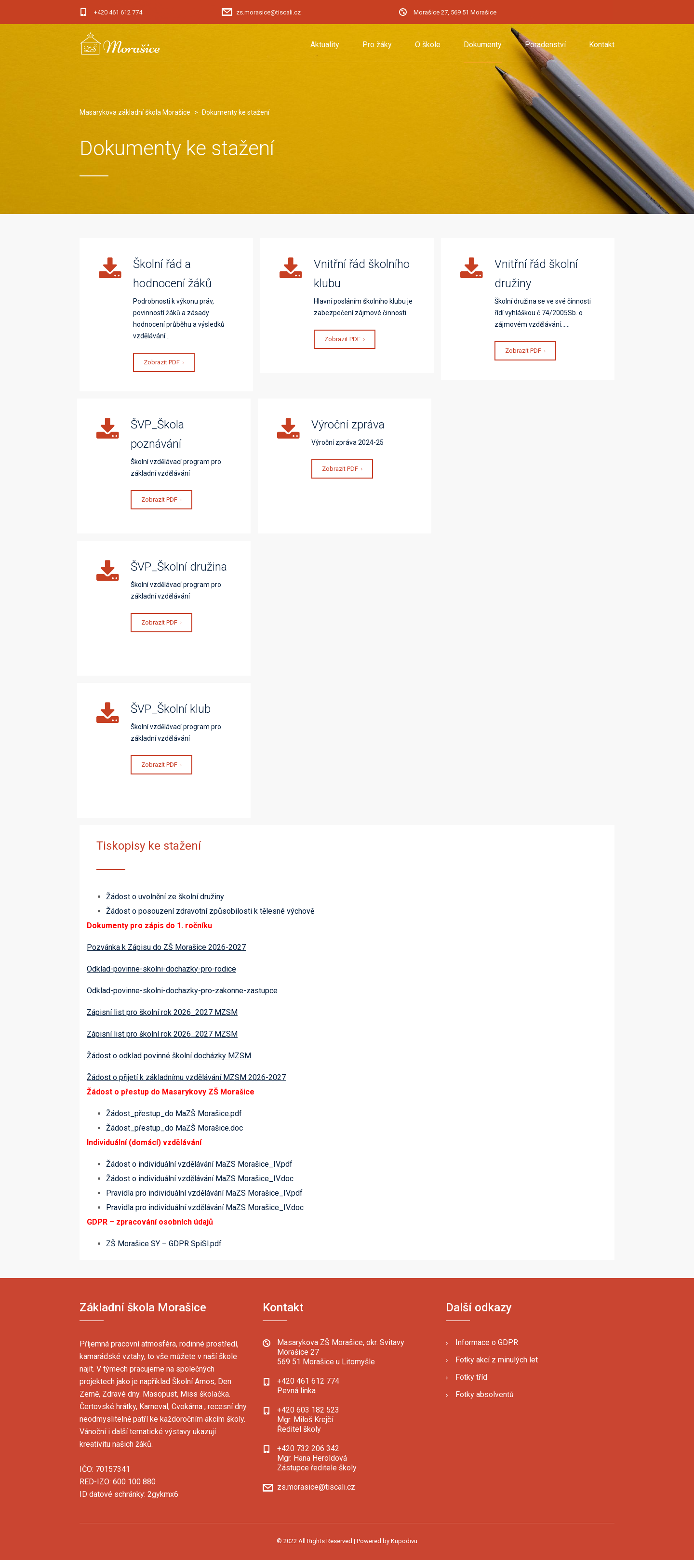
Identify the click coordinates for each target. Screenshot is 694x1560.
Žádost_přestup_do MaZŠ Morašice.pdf (174, 1113)
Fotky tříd (471, 1377)
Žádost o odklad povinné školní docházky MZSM (169, 1055)
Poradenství (545, 44)
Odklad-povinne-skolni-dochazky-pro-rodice (161, 968)
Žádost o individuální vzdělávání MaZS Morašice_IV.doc (200, 1178)
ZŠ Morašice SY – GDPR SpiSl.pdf (164, 1243)
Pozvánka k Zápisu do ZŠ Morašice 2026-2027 (166, 947)
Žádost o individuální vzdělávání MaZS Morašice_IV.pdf (199, 1164)
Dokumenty (483, 44)
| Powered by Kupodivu (385, 1541)
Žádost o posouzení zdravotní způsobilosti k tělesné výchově (210, 911)
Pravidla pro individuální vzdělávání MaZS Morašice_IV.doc (205, 1207)
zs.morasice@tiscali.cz (268, 12)
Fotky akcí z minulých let (496, 1359)
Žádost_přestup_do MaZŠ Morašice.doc (174, 1128)
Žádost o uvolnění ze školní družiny (165, 896)
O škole (427, 44)
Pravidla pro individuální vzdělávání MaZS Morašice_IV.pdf (204, 1193)
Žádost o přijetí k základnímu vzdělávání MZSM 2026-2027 (186, 1077)
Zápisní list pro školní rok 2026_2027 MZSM (162, 1012)
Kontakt (601, 44)
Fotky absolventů (484, 1394)
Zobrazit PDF (164, 362)
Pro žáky (377, 44)
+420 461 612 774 (118, 12)
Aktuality (324, 44)
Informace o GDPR (486, 1342)
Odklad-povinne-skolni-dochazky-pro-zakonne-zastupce (182, 990)
